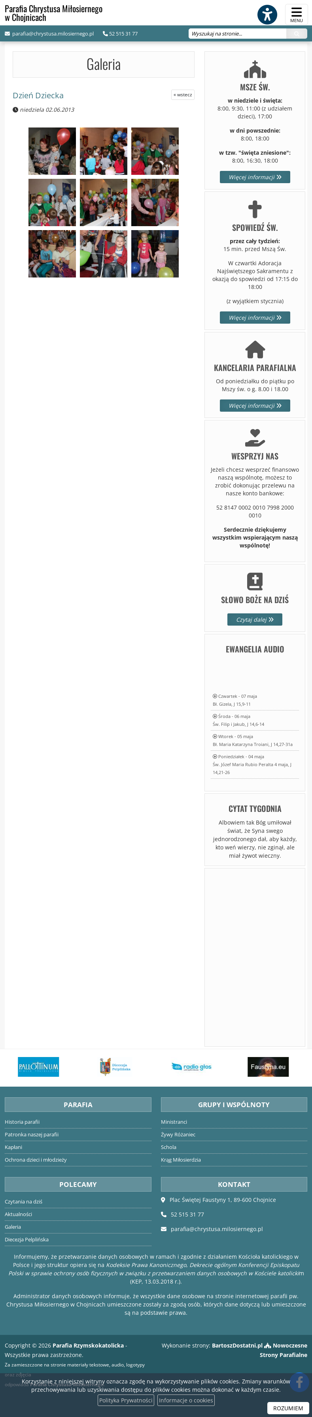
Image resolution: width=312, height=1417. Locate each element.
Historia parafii (22, 1122)
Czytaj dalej (255, 619)
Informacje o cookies (186, 1400)
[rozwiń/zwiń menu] (296, 14)
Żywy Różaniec (178, 1134)
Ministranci (174, 1122)
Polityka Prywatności (126, 1400)
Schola (168, 1147)
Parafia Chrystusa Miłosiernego (53, 12)
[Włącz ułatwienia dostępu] (266, 14)
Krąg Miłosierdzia (181, 1159)
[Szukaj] (296, 33)
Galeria (104, 63)
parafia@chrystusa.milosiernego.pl (52, 33)
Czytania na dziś (23, 1201)
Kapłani (13, 1147)
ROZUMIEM (288, 1408)
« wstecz (183, 94)
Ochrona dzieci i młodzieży (36, 1159)
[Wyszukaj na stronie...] (238, 33)
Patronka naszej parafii (32, 1134)
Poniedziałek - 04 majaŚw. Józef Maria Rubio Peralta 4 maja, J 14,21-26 (252, 764)
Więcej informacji (255, 177)
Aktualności (18, 1214)
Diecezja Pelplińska (27, 1239)
